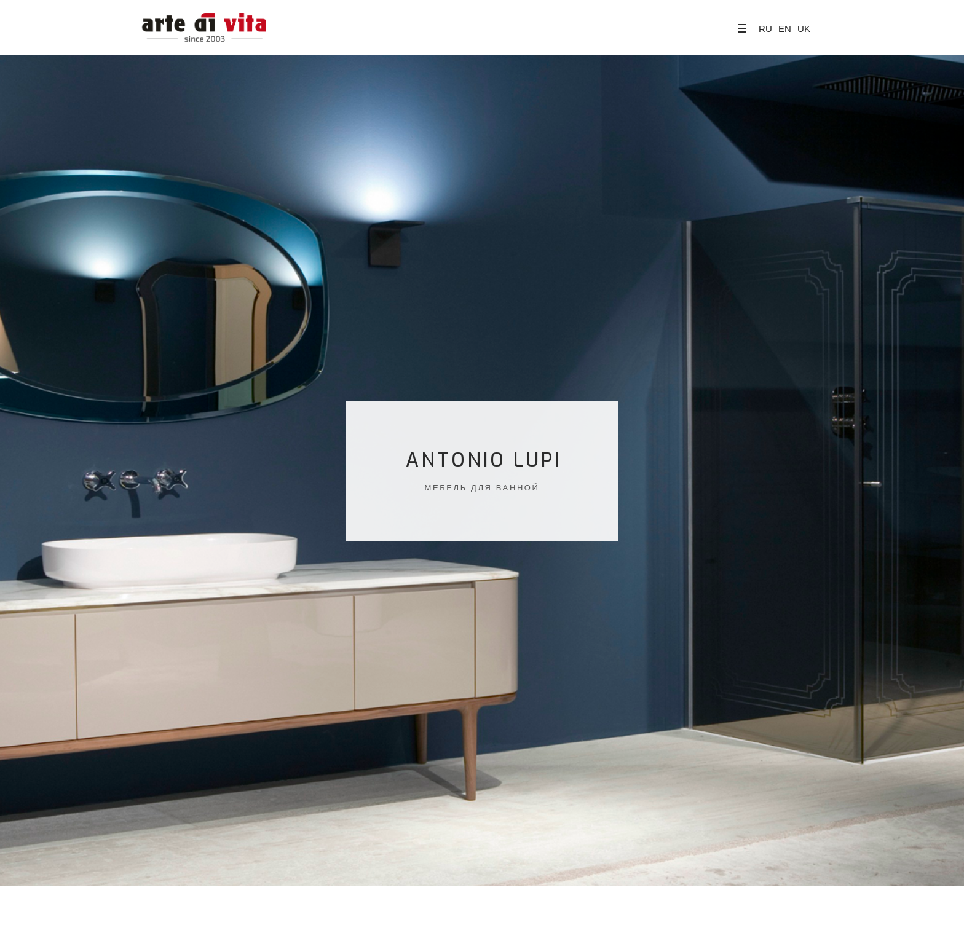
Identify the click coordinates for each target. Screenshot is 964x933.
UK (803, 28)
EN (784, 28)
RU (765, 28)
